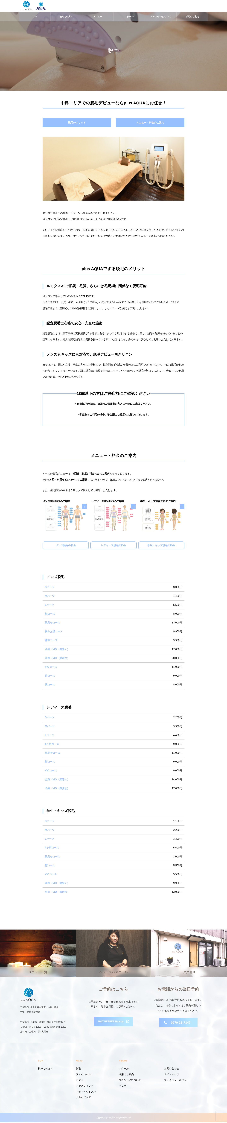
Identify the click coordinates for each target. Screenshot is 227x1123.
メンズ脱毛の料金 (66, 546)
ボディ (79, 1081)
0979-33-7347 (181, 1023)
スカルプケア (83, 1098)
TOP (34, 17)
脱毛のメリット (77, 123)
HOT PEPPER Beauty (111, 1023)
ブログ (122, 1086)
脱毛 (78, 1069)
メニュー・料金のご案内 (150, 123)
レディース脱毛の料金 (113, 546)
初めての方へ (66, 17)
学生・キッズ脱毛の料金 (161, 546)
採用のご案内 (192, 17)
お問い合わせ (171, 1069)
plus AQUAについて (161, 17)
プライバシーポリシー (176, 1081)
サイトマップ (171, 1075)
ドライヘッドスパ (86, 1092)
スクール (129, 17)
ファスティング (84, 1086)
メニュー (97, 17)
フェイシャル (83, 1075)
